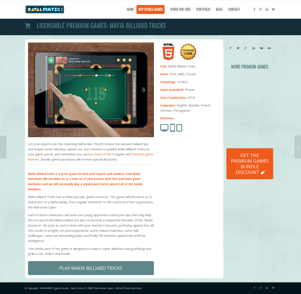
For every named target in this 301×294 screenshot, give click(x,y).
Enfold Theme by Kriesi (128, 288)
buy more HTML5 (101, 154)
